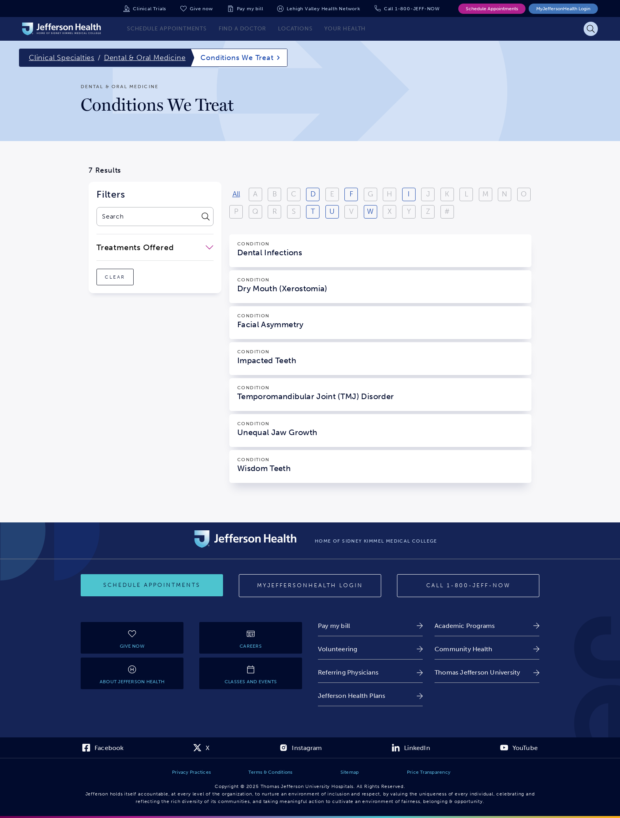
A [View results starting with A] (255, 194)
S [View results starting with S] (294, 211)
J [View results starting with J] (428, 194)
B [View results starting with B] (274, 194)
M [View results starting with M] (485, 194)
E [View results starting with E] (332, 194)
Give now (201, 8)
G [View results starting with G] (370, 194)
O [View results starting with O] (524, 194)
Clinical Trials (149, 8)
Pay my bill (250, 8)
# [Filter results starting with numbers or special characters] (447, 211)
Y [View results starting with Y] (409, 211)
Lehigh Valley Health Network (323, 8)
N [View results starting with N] (504, 194)
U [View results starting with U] (332, 211)
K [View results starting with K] (447, 194)
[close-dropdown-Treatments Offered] (155, 247)
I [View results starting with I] (409, 194)
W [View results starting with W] (370, 211)
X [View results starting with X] (390, 211)
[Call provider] (468, 585)
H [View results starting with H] (389, 194)
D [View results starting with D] (313, 194)
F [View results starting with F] (351, 194)
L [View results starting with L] (466, 194)
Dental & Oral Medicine (145, 57)
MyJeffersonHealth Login (563, 8)
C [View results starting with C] (293, 194)
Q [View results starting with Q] (255, 211)
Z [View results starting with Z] (428, 211)
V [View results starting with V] (351, 211)
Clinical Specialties (62, 57)
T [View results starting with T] (313, 211)
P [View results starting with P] (236, 211)
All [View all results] (236, 194)
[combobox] (146, 216)
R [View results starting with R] (274, 211)
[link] (370, 626)
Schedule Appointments (492, 8)
